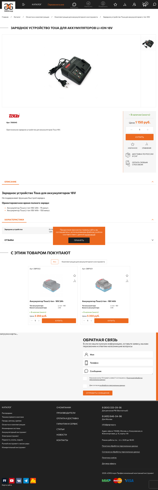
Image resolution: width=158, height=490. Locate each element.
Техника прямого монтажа (13, 417)
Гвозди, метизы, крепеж (12, 421)
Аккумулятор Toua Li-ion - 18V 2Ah (46, 301)
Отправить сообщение (97, 393)
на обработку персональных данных (112, 385)
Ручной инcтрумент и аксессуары (15, 443)
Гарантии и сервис (67, 424)
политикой (90, 234)
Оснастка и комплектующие (13, 424)
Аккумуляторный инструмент (14, 432)
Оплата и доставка (68, 418)
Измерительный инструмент (14, 447)
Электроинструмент (10, 436)
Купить (139, 137)
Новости (62, 435)
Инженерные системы (11, 428)
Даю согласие (107, 385)
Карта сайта (7, 485)
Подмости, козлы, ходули (12, 440)
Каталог (6, 407)
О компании (64, 407)
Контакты (62, 440)
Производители (66, 413)
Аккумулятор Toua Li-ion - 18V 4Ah (99, 301)
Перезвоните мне (56, 4)
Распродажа (7, 413)
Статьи (60, 429)
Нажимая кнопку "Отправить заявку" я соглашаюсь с (115, 378)
